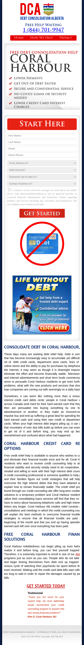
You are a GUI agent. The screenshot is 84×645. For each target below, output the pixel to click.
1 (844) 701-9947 (43, 30)
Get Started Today (46, 585)
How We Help (41, 37)
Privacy (65, 37)
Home (19, 37)
